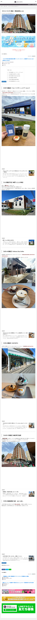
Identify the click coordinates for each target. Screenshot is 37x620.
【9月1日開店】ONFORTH (12, 77)
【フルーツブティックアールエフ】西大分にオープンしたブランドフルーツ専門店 (15, 171)
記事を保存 (4, 81)
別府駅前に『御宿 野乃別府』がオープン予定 (10, 491)
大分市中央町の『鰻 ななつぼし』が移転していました (12, 556)
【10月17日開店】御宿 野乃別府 (13, 79)
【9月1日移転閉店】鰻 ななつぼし (13, 81)
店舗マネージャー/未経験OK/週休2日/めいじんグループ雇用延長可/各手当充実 (18, 582)
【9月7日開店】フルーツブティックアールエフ (15, 72)
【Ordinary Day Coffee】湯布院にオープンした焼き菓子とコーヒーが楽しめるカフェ (15, 333)
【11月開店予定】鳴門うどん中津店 (13, 74)
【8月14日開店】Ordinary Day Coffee (13, 76)
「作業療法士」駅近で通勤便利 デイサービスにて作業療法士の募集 (15, 576)
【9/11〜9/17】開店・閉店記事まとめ (13, 6)
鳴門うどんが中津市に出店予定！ (8, 240)
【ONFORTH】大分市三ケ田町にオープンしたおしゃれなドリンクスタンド (15, 424)
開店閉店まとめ (12, 13)
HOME (2, 6)
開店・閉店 (5, 6)
